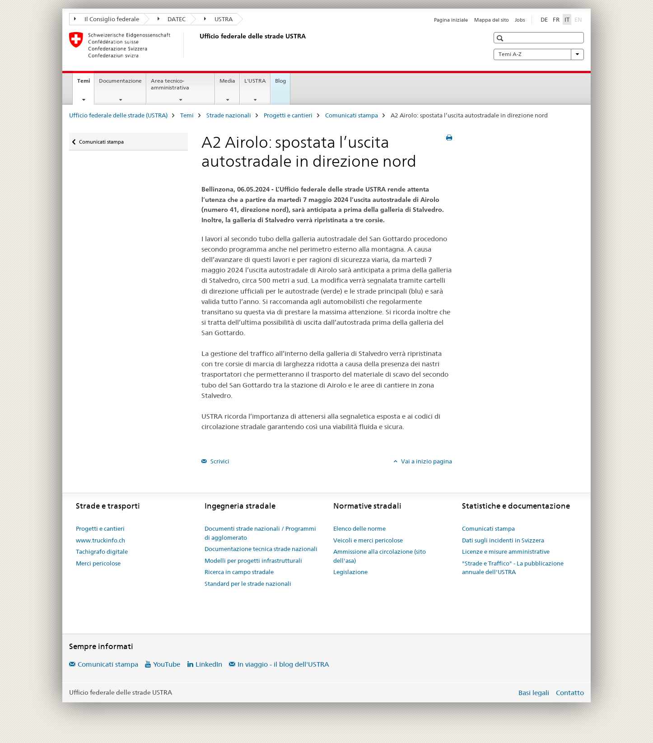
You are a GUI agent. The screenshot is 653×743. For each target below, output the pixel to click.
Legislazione (350, 571)
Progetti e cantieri (288, 115)
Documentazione (120, 80)
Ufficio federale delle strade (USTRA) (118, 115)
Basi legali (533, 692)
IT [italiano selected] (566, 19)
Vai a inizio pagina (426, 461)
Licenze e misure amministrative (506, 551)
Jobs (520, 20)
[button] (501, 38)
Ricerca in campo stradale (239, 571)
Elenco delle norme (359, 528)
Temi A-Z (539, 54)
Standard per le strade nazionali (248, 583)
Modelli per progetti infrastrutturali (253, 560)
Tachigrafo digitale (102, 551)
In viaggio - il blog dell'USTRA (283, 664)
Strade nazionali (228, 115)
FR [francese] (556, 19)
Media (227, 80)
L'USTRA (255, 80)
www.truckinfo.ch (100, 540)
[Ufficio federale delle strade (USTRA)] (197, 44)
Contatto (570, 692)
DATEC (172, 19)
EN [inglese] (579, 19)
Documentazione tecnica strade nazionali (261, 548)
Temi (85, 83)
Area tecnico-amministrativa (170, 84)
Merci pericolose (98, 563)
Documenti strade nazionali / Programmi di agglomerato (260, 533)
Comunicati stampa (351, 115)
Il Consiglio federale (106, 19)
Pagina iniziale (451, 20)
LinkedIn (209, 664)
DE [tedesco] (544, 19)
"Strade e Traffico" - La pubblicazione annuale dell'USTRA (513, 568)
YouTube (166, 664)
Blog (280, 80)
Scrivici (219, 461)
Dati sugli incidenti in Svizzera (503, 540)
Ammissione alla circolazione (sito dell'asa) (379, 556)
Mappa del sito (491, 20)
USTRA (218, 19)
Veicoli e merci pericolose (368, 540)
